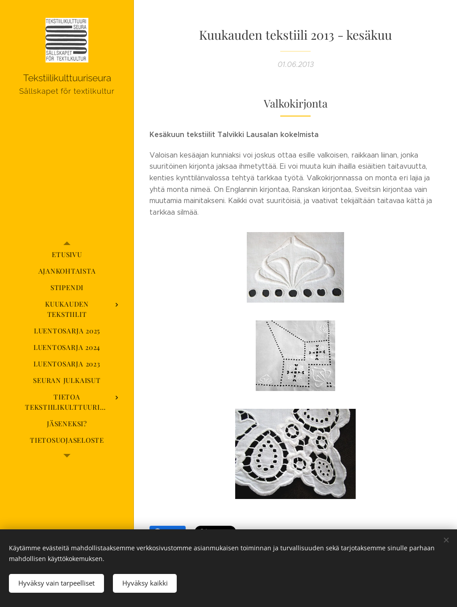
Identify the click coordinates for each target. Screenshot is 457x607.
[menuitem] (67, 254)
